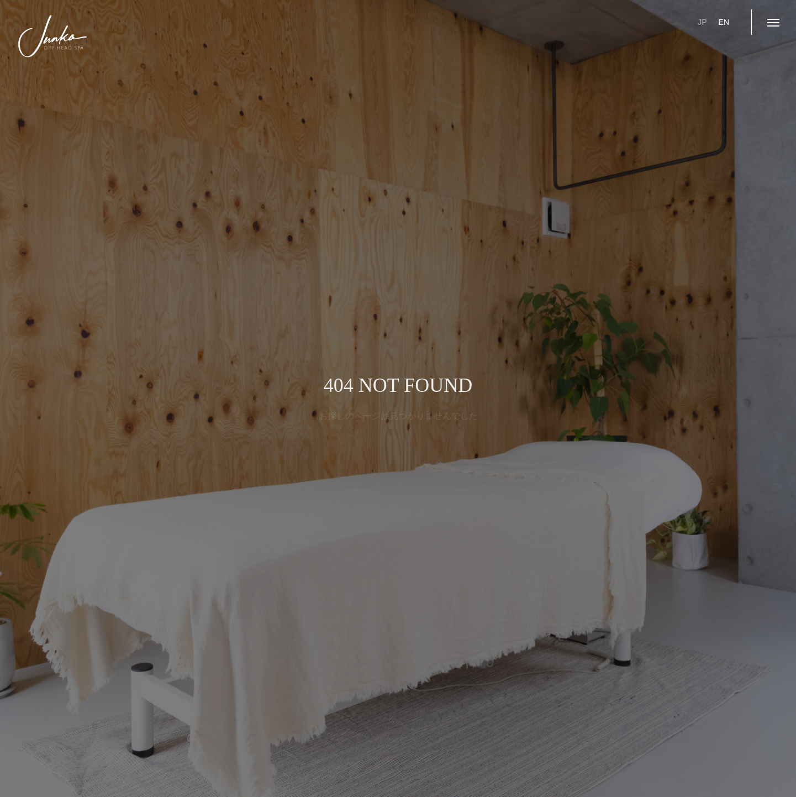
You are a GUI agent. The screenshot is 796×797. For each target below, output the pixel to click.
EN (724, 22)
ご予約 (621, 22)
